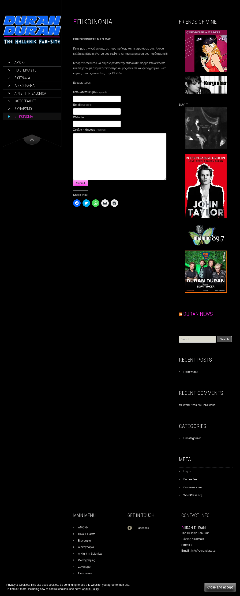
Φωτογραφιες (25, 101)
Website (78, 117)
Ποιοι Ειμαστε (26, 70)
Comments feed (193, 487)
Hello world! (190, 371)
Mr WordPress (188, 405)
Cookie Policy (90, 589)
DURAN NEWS (198, 314)
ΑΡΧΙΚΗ (20, 62)
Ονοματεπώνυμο (90, 92)
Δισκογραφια (25, 85)
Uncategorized (192, 438)
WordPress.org (192, 495)
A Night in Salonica (30, 93)
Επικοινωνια (24, 116)
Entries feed (190, 479)
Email (82, 104)
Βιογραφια (22, 78)
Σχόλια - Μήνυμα (89, 129)
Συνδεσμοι (24, 109)
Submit (80, 183)
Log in (187, 471)
